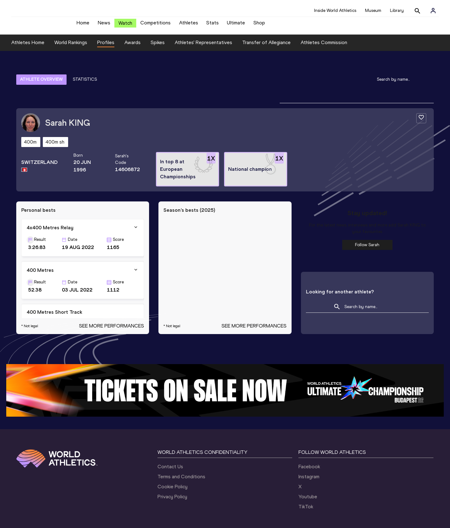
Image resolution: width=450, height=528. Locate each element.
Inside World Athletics (335, 10)
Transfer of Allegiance (266, 47)
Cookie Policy (173, 456)
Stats (212, 25)
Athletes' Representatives (203, 47)
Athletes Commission (324, 47)
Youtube (307, 466)
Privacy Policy (172, 466)
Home (83, 25)
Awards (132, 47)
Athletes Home (27, 47)
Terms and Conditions (181, 446)
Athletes (188, 25)
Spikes (158, 47)
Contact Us (170, 436)
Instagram (308, 446)
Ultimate (236, 25)
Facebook (309, 436)
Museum (373, 10)
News (104, 25)
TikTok (305, 476)
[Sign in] (433, 10)
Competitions (155, 25)
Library (397, 10)
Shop (259, 25)
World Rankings (70, 47)
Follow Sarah (367, 214)
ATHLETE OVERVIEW (41, 66)
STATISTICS (85, 66)
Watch (125, 25)
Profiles (105, 47)
